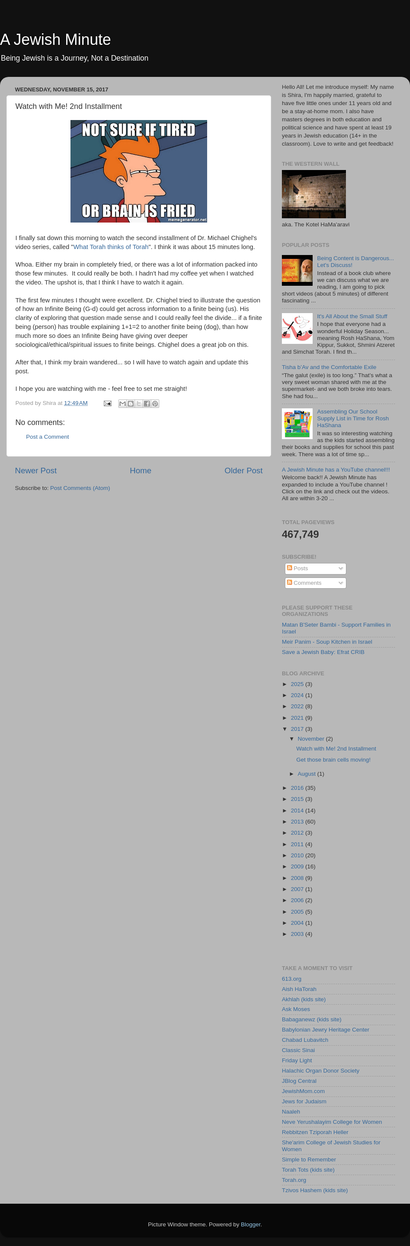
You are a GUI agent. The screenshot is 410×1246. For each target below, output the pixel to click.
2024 (298, 695)
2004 (298, 923)
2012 (298, 833)
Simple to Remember (309, 1159)
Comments (304, 583)
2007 (298, 889)
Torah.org (294, 1180)
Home (140, 470)
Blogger (251, 1224)
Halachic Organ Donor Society (321, 1070)
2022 (298, 706)
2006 (298, 900)
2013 (298, 821)
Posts (297, 568)
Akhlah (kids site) (304, 999)
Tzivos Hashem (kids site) (315, 1190)
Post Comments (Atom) (80, 488)
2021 (298, 718)
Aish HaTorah (299, 989)
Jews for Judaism (304, 1101)
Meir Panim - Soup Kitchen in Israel (327, 642)
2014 (298, 810)
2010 (298, 855)
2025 (298, 684)
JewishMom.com (303, 1091)
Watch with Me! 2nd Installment (336, 748)
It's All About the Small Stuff (352, 316)
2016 (298, 788)
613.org (292, 979)
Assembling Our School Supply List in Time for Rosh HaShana (353, 418)
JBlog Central (299, 1081)
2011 (298, 844)
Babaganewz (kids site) (312, 1019)
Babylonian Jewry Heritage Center (325, 1029)
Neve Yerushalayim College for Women (332, 1122)
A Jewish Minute (55, 39)
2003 (298, 934)
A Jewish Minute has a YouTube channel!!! (336, 469)
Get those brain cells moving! (333, 759)
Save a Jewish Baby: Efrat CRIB (323, 652)
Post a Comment (47, 437)
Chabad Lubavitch (305, 1040)
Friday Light (297, 1060)
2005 (298, 912)
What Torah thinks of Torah (111, 246)
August (307, 774)
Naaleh (291, 1111)
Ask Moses (296, 1009)
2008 (298, 878)
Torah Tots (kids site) (308, 1170)
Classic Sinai (298, 1050)
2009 (298, 866)
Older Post (244, 470)
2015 (298, 799)
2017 (298, 729)
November (312, 739)
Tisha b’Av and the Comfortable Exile (329, 367)
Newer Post (36, 470)
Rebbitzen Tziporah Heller (315, 1132)
